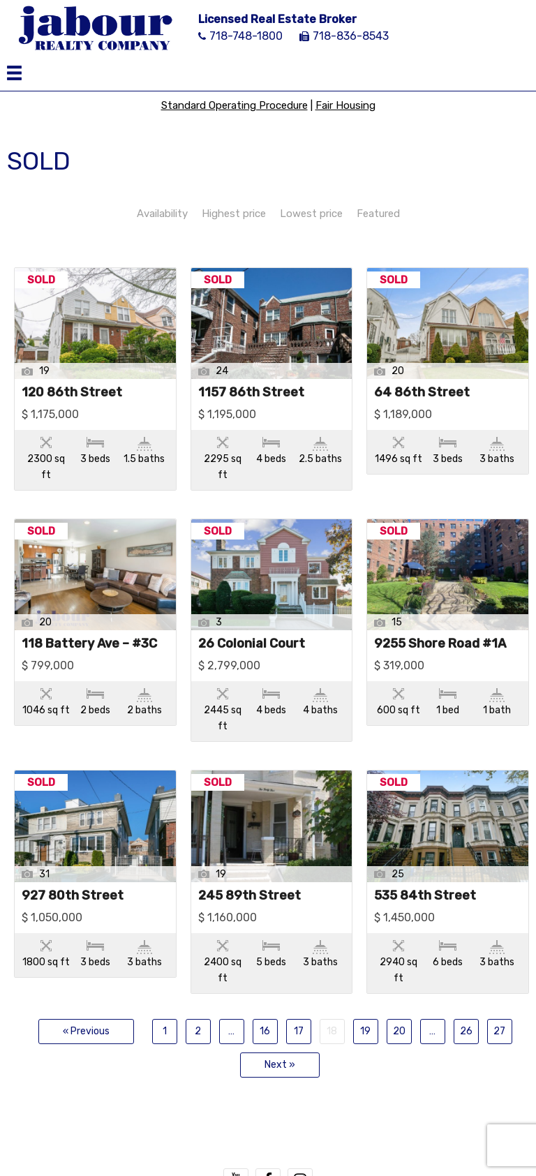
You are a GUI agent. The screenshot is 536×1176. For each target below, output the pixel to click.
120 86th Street (72, 393)
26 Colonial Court (251, 644)
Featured (378, 213)
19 (365, 1031)
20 (399, 1031)
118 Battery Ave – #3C (89, 644)
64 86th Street (422, 393)
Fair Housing (345, 105)
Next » (280, 1065)
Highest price (234, 213)
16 (265, 1031)
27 (499, 1031)
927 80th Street (73, 896)
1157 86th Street (251, 393)
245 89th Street (249, 896)
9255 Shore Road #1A (440, 644)
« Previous (86, 1031)
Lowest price (311, 213)
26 (466, 1031)
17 (299, 1031)
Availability (162, 213)
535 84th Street (425, 896)
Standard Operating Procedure (234, 105)
